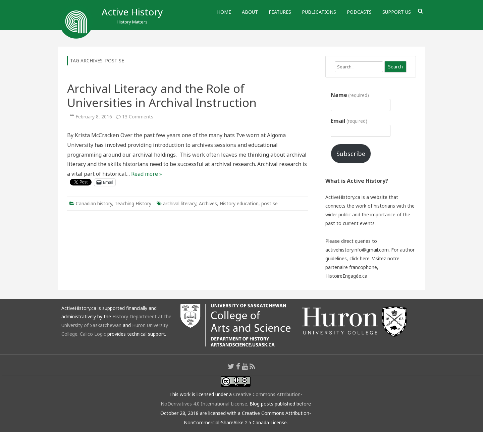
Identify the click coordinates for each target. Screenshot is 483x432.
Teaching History (133, 203)
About (250, 12)
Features (280, 12)
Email (349, 120)
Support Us (396, 12)
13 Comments (137, 116)
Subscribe (350, 154)
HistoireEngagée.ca (346, 276)
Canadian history (94, 203)
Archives (208, 203)
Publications (319, 12)
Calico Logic (93, 334)
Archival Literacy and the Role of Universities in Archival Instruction (162, 95)
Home (224, 12)
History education (239, 203)
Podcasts (359, 12)
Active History (132, 12)
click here (360, 258)
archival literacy (179, 203)
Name (350, 95)
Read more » (146, 173)
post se (269, 203)
